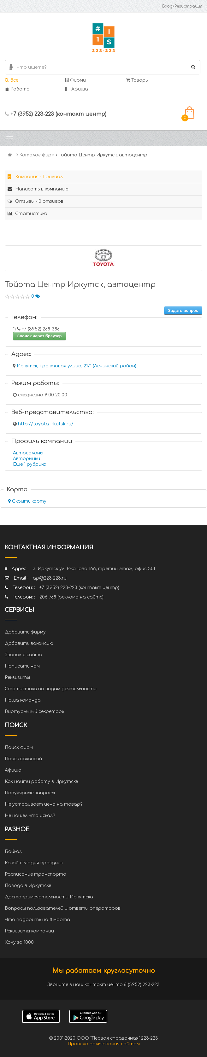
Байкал (13, 851)
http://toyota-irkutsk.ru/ (46, 424)
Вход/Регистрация (182, 6)
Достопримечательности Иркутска (49, 897)
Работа (17, 89)
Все (11, 80)
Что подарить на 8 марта (37, 919)
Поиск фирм (19, 747)
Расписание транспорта (35, 874)
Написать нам (22, 666)
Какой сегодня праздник (34, 863)
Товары (137, 80)
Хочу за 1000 (19, 942)
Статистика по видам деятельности (51, 688)
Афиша (76, 89)
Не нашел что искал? (30, 815)
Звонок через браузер (39, 336)
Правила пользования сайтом (104, 1044)
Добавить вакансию (29, 643)
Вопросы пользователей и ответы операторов (63, 908)
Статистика (27, 213)
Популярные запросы (30, 793)
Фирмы (75, 80)
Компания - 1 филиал (35, 176)
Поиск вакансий (23, 758)
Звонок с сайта (23, 654)
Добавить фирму (25, 632)
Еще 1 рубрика (29, 464)
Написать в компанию (38, 189)
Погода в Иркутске (28, 885)
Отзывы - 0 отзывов (35, 201)
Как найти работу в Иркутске (41, 781)
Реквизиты (17, 677)
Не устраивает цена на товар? (43, 804)
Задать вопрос (183, 310)
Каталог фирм (37, 155)
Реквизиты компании (29, 931)
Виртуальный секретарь (34, 711)
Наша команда (23, 700)
